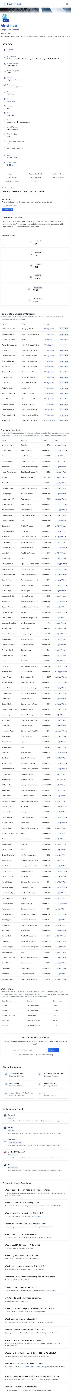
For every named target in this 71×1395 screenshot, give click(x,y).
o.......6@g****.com (61, 758)
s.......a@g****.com (61, 580)
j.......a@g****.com (60, 785)
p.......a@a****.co (60, 833)
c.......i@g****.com (60, 493)
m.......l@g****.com (60, 537)
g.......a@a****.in (60, 607)
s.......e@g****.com (61, 823)
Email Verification (35, 177)
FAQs (35, 181)
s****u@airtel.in (49, 356)
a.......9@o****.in (60, 920)
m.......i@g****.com (60, 628)
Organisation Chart (35, 174)
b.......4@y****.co (60, 796)
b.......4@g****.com (61, 709)
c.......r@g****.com (60, 639)
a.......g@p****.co (60, 974)
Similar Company (58, 177)
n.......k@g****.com (61, 817)
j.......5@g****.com (60, 488)
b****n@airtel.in (49, 393)
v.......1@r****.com (60, 725)
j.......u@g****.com (60, 596)
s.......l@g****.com (60, 930)
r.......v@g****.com (60, 828)
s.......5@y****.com (60, 893)
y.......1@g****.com (60, 553)
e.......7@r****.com (60, 736)
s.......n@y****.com (60, 979)
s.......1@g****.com (60, 526)
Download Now (7, 209)
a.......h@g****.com (61, 752)
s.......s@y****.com (60, 801)
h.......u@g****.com (61, 612)
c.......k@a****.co (60, 531)
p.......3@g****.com (61, 682)
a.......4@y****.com (61, 763)
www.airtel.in (11, 101)
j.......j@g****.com (60, 623)
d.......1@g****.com (60, 542)
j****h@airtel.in (49, 334)
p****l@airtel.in (49, 339)
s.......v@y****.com (60, 558)
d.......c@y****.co (60, 855)
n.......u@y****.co (60, 909)
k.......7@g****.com (61, 504)
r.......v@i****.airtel (60, 645)
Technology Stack (12, 181)
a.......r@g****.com (60, 790)
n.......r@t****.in (59, 898)
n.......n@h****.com (61, 677)
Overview (12, 174)
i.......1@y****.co (59, 618)
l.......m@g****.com (60, 968)
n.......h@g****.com (61, 483)
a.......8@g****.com (61, 569)
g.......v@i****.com (60, 947)
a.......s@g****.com (61, 499)
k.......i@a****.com (60, 467)
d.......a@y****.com (61, 450)
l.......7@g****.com (60, 477)
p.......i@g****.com (60, 839)
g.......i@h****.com (60, 952)
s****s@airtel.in (49, 383)
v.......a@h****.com (60, 445)
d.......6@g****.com (61, 747)
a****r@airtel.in (49, 345)
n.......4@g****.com (61, 510)
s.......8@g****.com (61, 585)
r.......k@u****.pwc (60, 698)
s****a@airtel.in (49, 329)
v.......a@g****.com (61, 688)
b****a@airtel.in (49, 361)
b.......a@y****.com (61, 547)
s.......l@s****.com (60, 591)
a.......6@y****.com (61, 601)
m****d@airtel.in (49, 420)
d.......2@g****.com (61, 903)
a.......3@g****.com (61, 769)
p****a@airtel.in (49, 388)
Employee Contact (59, 174)
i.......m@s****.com (60, 720)
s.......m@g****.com (61, 564)
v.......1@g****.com (60, 661)
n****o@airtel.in (49, 366)
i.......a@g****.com (60, 515)
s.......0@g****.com (61, 871)
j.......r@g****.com (60, 461)
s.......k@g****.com (61, 704)
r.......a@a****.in (59, 860)
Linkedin (26, 1367)
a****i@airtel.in (49, 415)
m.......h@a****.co (60, 844)
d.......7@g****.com (61, 693)
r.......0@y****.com (60, 715)
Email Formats (12, 177)
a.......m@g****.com (61, 806)
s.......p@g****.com (61, 887)
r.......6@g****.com (60, 779)
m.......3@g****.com (61, 671)
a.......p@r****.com (60, 742)
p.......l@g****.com (60, 650)
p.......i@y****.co (60, 774)
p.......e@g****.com (61, 472)
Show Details (64, 329)
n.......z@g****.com (61, 666)
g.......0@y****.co (60, 849)
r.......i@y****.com (60, 520)
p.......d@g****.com (61, 957)
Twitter (32, 1367)
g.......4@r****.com (60, 876)
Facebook (38, 1367)
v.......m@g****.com (61, 812)
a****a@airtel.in (49, 372)
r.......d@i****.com (60, 655)
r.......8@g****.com (60, 634)
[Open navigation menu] (67, 4)
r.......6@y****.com (60, 936)
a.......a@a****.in (60, 925)
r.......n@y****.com (60, 456)
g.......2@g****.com (61, 914)
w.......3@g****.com (61, 574)
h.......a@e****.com (61, 731)
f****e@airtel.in (49, 404)
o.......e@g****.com (61, 866)
